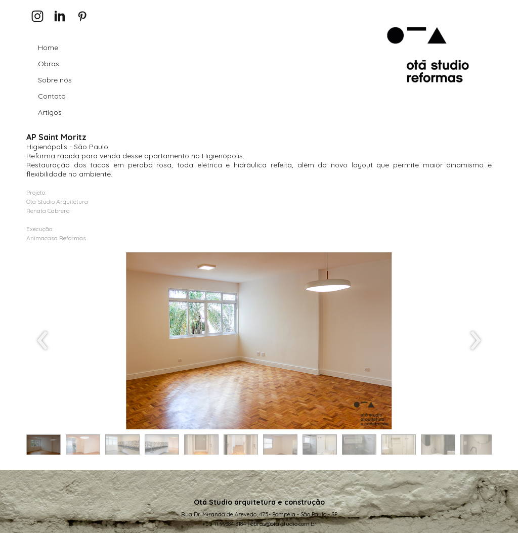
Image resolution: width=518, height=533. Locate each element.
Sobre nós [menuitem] (55, 79)
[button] (43, 447)
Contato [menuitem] (52, 96)
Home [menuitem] (48, 47)
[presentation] (42, 340)
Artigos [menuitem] (50, 112)
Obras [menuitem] (48, 63)
